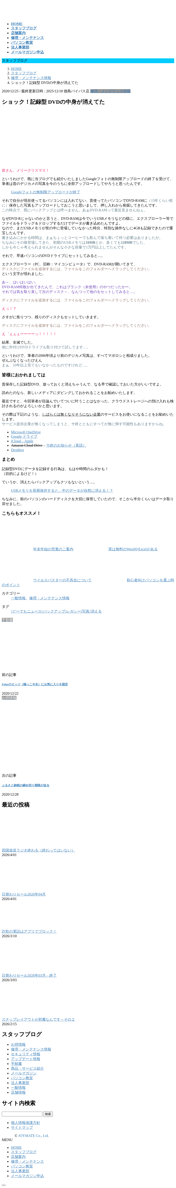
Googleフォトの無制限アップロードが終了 (45, 192)
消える (96, 611)
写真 (85, 611)
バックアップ (54, 611)
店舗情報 (18, 1092)
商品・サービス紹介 (27, 1068)
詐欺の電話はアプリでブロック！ (29, 931)
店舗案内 (18, 1157)
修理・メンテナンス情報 (110, 91)
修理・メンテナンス (27, 1161)
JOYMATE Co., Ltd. (33, 1136)
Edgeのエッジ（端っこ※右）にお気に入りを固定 (35, 684)
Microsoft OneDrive (26, 432)
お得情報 (18, 1044)
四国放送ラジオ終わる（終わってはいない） (38, 850)
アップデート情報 (25, 1059)
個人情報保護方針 (25, 1123)
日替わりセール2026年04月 (24, 894)
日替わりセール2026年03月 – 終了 (29, 975)
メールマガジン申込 (27, 1176)
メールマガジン (24, 1073)
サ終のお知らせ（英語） (66, 445)
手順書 (16, 1064)
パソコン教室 (22, 1078)
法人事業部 (20, 1083)
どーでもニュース (27, 611)
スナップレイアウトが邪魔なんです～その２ (38, 1019)
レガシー (73, 611)
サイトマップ (22, 1127)
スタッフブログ (24, 1152)
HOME (16, 1147)
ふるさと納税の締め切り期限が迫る (25, 785)
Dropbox (17, 450)
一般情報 (18, 598)
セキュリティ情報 (25, 1054)
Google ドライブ (24, 436)
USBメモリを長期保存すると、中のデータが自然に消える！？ (62, 490)
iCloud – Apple (22, 441)
